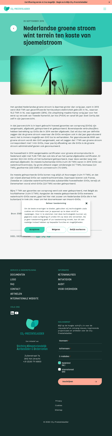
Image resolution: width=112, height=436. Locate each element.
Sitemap (58, 410)
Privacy (58, 401)
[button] (86, 203)
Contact (15, 289)
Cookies (58, 405)
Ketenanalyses (67, 275)
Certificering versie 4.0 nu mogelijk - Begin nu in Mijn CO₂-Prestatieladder (56, 2)
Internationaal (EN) (67, 371)
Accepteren (34, 230)
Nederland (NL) (66, 364)
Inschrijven (79, 382)
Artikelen (16, 294)
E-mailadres (65, 356)
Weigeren (56, 230)
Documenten (17, 275)
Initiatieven (64, 280)
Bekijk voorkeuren (77, 230)
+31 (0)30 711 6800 (32, 361)
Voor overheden (67, 289)
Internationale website (24, 299)
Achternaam (65, 349)
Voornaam (64, 341)
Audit (61, 284)
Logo (13, 280)
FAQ (12, 284)
